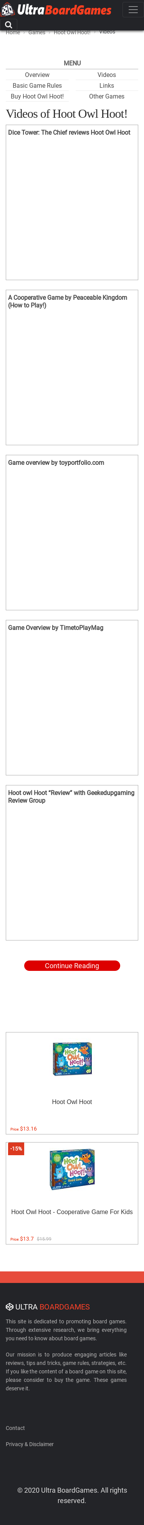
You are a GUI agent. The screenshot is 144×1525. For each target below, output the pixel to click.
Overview (37, 75)
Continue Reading (72, 966)
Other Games (106, 96)
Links (106, 85)
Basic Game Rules (37, 85)
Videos (107, 75)
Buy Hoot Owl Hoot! (37, 96)
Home (13, 32)
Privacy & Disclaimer (30, 1444)
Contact (15, 1428)
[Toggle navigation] (133, 9)
